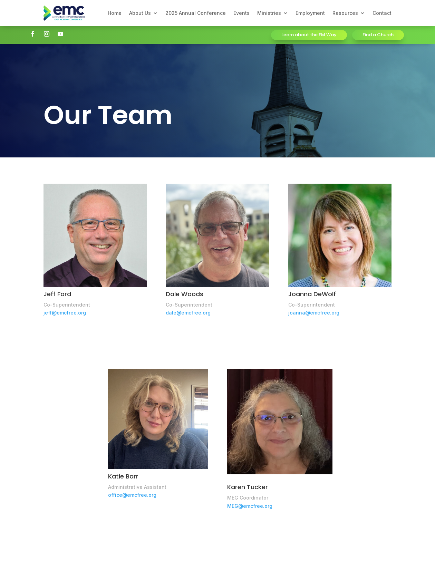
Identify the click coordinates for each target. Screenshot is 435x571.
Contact (382, 13)
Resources (345, 13)
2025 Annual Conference (195, 13)
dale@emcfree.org (188, 313)
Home (115, 13)
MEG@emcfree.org (249, 506)
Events (241, 13)
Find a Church (378, 34)
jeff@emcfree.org (65, 313)
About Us (140, 13)
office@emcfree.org (132, 495)
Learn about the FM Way (309, 34)
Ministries (269, 13)
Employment (310, 13)
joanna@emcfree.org (313, 313)
